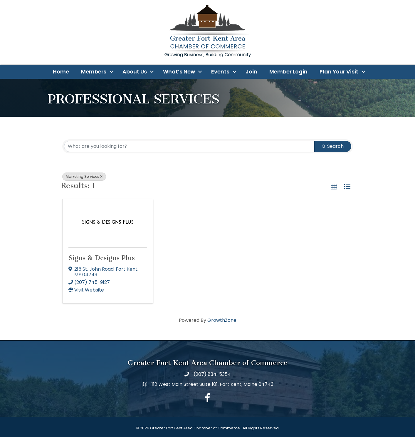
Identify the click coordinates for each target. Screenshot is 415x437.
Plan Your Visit (339, 71)
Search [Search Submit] (333, 146)
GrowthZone (221, 320)
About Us (134, 71)
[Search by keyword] (189, 146)
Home (61, 71)
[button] (334, 187)
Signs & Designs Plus (101, 258)
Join (251, 71)
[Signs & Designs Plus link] (108, 222)
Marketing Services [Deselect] (84, 176)
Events (220, 71)
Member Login (288, 71)
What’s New (179, 71)
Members (93, 71)
